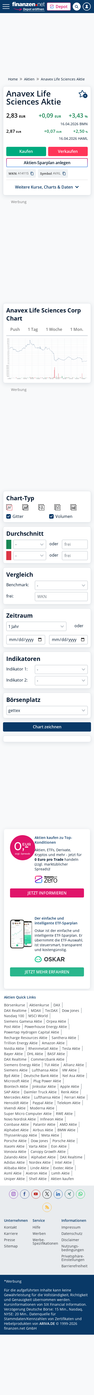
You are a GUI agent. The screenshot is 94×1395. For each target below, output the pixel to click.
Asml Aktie (13, 1173)
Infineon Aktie (51, 1119)
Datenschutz (71, 1234)
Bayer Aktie (13, 1053)
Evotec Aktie (63, 1167)
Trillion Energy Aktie (21, 1043)
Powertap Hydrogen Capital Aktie (31, 1032)
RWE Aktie (64, 1113)
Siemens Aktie (16, 1070)
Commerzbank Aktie (47, 1059)
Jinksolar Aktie (44, 1086)
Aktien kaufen (62, 1178)
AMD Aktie (68, 1124)
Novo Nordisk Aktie (20, 1119)
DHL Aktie (35, 1053)
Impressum (70, 1228)
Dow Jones (70, 1010)
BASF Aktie (56, 1053)
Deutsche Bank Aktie (41, 1075)
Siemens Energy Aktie (22, 1064)
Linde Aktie (39, 1167)
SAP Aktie (12, 1092)
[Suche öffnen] (77, 7)
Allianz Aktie (73, 1064)
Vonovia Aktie (15, 1151)
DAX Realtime (15, 1010)
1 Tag (33, 329)
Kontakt (10, 1228)
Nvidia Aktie (14, 1048)
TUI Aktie (51, 1064)
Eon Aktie (59, 1146)
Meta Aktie (50, 1135)
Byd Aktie (12, 1075)
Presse (9, 1240)
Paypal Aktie (43, 1102)
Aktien (29, 79)
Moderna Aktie (42, 1108)
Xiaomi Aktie (14, 1146)
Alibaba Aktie (15, 1167)
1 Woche (54, 329)
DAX (56, 1005)
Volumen (63, 516)
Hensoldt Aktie (16, 1102)
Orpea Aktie (56, 1021)
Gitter (18, 516)
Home (13, 79)
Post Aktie (12, 1026)
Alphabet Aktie (16, 1130)
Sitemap (11, 1246)
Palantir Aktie (44, 1124)
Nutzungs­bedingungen (72, 1248)
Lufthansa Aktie (45, 1070)
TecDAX (51, 1010)
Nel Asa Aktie (73, 1075)
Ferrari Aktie (74, 1097)
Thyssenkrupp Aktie (20, 1135)
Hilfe (36, 1228)
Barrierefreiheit (74, 1266)
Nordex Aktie (40, 1162)
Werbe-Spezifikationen (45, 1242)
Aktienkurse (39, 1005)
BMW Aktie (66, 1130)
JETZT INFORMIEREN (47, 893)
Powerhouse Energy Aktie (46, 1026)
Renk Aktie (69, 1092)
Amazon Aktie (53, 1043)
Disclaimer (70, 1240)
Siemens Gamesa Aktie (23, 1021)
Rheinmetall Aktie (43, 1048)
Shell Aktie (38, 1178)
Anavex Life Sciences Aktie (63, 79)
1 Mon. (76, 329)
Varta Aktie (38, 1146)
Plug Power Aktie (47, 1080)
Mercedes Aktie (17, 1097)
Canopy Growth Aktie (48, 1151)
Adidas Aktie (14, 1162)
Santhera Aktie (64, 1037)
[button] (59, 7)
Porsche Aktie (15, 1140)
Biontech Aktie (16, 1086)
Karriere (11, 1234)
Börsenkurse (14, 1005)
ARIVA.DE (47, 1323)
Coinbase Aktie (16, 1124)
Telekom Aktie (68, 1102)
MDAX (36, 1010)
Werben (39, 1234)
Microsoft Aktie (16, 1080)
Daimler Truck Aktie (40, 1092)
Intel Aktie (63, 1162)
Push (15, 329)
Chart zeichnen (47, 727)
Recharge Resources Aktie (25, 1037)
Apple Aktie (69, 1086)
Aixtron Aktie (36, 1173)
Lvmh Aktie (60, 1173)
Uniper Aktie (14, 1178)
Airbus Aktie (43, 1130)
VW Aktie (69, 1070)
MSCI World (38, 1015)
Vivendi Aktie (15, 1108)
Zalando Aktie (15, 1157)
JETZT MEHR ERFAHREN (47, 972)
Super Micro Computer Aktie (28, 1113)
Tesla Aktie (71, 1048)
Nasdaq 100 (14, 1015)
